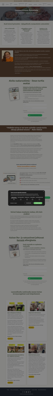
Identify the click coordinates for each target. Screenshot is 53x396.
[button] (14, 203)
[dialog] (26, 198)
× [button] (43, 191)
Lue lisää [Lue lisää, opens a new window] (37, 195)
